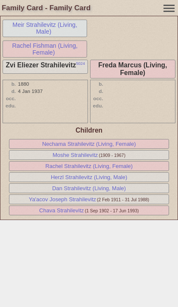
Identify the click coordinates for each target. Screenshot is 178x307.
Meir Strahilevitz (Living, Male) (44, 28)
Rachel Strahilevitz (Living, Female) (88, 166)
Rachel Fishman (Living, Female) (44, 49)
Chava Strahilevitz (61, 210)
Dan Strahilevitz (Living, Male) (89, 188)
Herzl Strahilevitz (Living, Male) (89, 177)
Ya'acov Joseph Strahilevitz (62, 199)
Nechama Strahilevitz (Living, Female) (89, 144)
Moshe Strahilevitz (75, 155)
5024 (80, 63)
